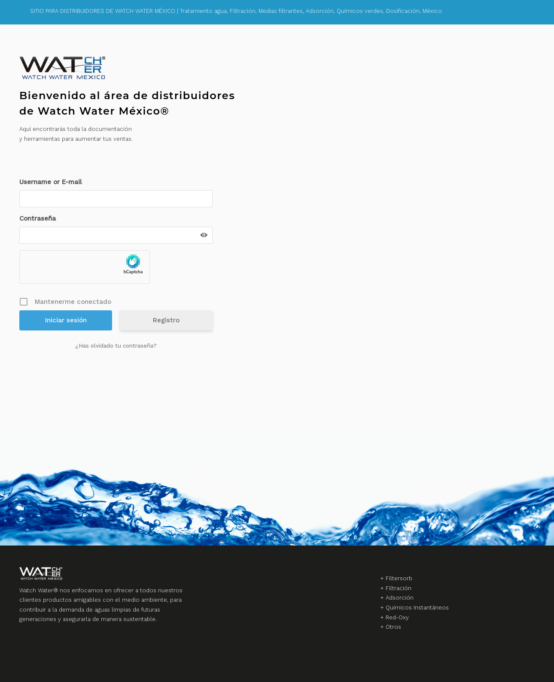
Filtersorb (399, 578)
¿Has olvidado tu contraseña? (116, 346)
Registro (166, 320)
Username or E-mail (50, 182)
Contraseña (37, 218)
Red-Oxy (397, 617)
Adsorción (400, 597)
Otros (393, 627)
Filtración (398, 588)
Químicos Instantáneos (417, 607)
